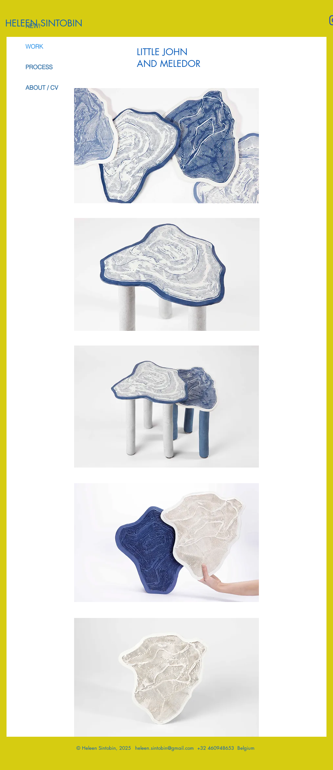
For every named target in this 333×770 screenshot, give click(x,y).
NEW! (32, 26)
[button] (166, 677)
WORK (34, 46)
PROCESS (39, 67)
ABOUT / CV (41, 87)
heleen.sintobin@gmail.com (164, 748)
